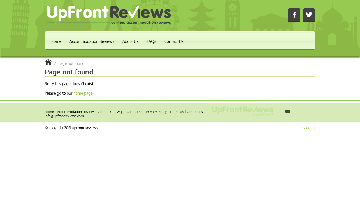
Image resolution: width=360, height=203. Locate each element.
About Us (130, 41)
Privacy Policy (156, 112)
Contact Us (174, 41)
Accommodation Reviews (91, 41)
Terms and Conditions (186, 112)
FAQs (151, 41)
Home (56, 41)
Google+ (308, 128)
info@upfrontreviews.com (64, 116)
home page (83, 93)
